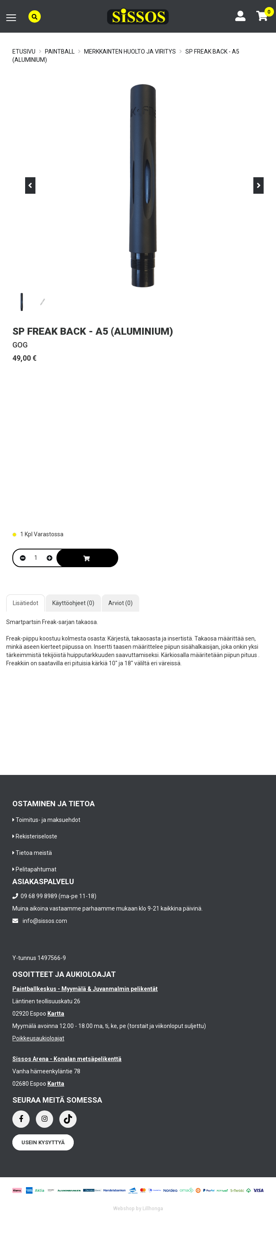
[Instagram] (44, 1119)
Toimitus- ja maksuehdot (48, 820)
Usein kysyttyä (43, 1142)
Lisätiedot (25, 603)
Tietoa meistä (34, 853)
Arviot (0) (120, 603)
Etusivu (23, 51)
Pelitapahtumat (36, 869)
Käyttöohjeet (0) (73, 603)
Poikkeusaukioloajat (38, 1038)
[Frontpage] (138, 16)
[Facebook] (21, 1119)
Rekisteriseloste (36, 836)
